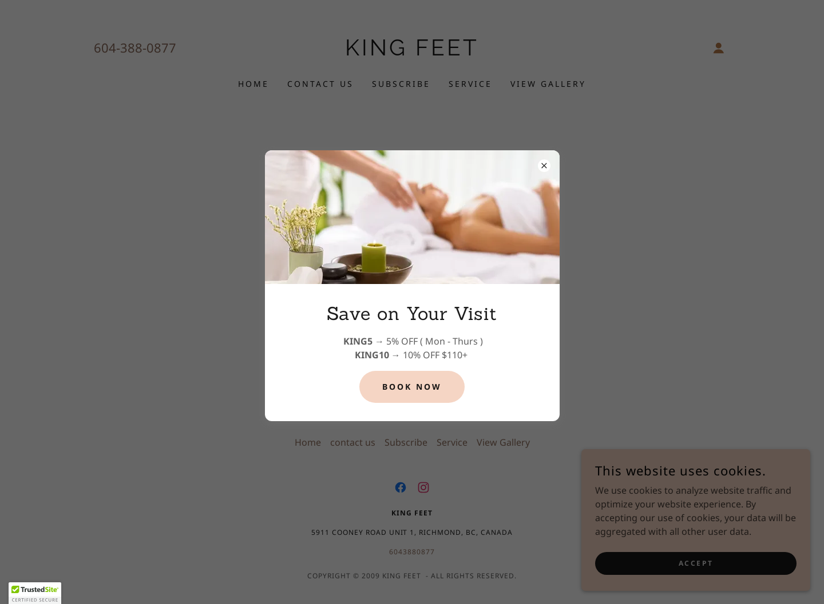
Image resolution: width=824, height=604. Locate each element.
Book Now (412, 386)
